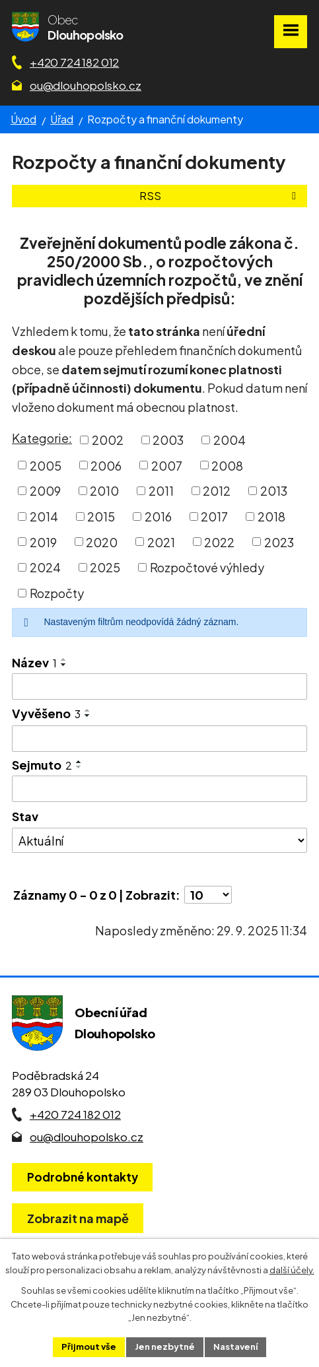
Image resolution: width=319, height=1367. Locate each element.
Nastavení (235, 1346)
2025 (105, 567)
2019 (43, 541)
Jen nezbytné (165, 1346)
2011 (161, 490)
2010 (104, 490)
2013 (273, 490)
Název (34, 662)
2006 (106, 465)
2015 (101, 516)
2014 (44, 516)
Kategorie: (42, 438)
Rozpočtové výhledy (207, 567)
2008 (227, 465)
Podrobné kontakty (82, 1177)
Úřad (61, 119)
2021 (161, 541)
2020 (102, 541)
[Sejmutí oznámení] (159, 789)
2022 (219, 541)
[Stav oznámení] (159, 840)
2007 (166, 465)
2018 (271, 516)
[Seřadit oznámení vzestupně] (64, 659)
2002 (108, 440)
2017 (214, 516)
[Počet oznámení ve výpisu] (208, 895)
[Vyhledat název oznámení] (159, 686)
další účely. (291, 1270)
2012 (216, 490)
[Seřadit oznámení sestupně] (64, 664)
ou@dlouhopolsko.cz (85, 85)
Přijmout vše (88, 1346)
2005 (45, 465)
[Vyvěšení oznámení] (159, 738)
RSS (220, 196)
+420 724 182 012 (74, 62)
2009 (45, 490)
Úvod (23, 119)
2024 (45, 567)
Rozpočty (57, 593)
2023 (279, 541)
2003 (168, 440)
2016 (158, 516)
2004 (229, 440)
